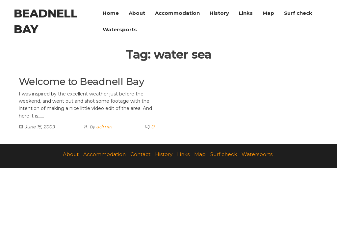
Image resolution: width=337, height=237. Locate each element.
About (137, 13)
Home (111, 13)
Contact (140, 154)
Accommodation (177, 13)
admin (104, 126)
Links (246, 13)
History (219, 13)
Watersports (120, 29)
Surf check (298, 13)
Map (268, 13)
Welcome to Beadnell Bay (81, 81)
